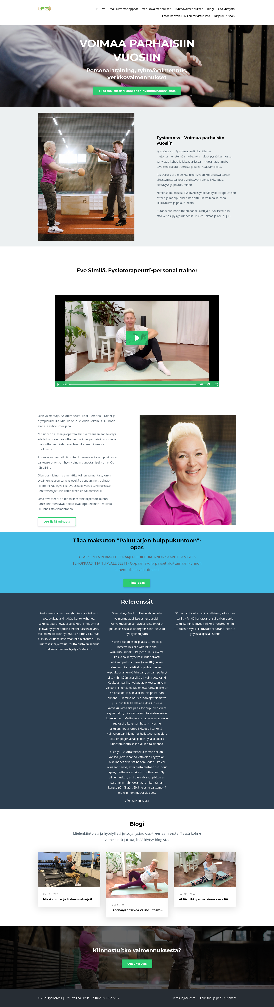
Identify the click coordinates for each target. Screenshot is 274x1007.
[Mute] (201, 384)
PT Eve (100, 9)
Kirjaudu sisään (224, 16)
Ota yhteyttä (226, 9)
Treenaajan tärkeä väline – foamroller (139, 910)
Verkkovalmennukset (156, 9)
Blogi (210, 9)
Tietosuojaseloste (183, 998)
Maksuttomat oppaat (124, 9)
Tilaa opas (137, 582)
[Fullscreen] (216, 384)
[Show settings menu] (208, 384)
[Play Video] (58, 384)
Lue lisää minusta (56, 521)
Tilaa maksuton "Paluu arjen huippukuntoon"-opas (137, 91)
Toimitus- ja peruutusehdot (218, 998)
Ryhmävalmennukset (189, 9)
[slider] (133, 384)
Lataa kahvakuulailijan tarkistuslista (186, 16)
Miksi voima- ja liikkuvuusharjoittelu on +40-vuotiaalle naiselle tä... (94, 899)
